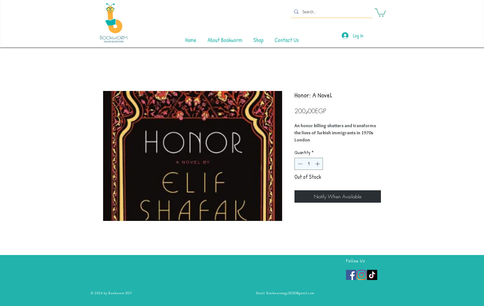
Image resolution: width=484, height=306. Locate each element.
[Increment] (318, 164)
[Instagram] (362, 275)
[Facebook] (351, 275)
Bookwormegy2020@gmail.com (290, 293)
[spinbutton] (309, 164)
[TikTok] (372, 275)
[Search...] (331, 12)
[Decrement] (299, 164)
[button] (380, 12)
